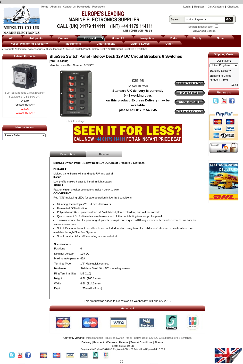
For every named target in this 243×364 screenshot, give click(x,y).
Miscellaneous (54, 49)
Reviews (104, 154)
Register (199, 6)
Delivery (86, 342)
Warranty (111, 342)
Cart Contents (216, 6)
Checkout (233, 6)
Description (67, 154)
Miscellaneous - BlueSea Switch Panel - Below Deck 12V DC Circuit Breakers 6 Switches (139, 337)
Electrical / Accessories (30, 49)
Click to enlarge (75, 120)
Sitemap (159, 342)
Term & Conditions (141, 342)
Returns (123, 342)
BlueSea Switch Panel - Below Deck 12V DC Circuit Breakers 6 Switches (106, 49)
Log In (187, 6)
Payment (98, 342)
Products (9, 49)
